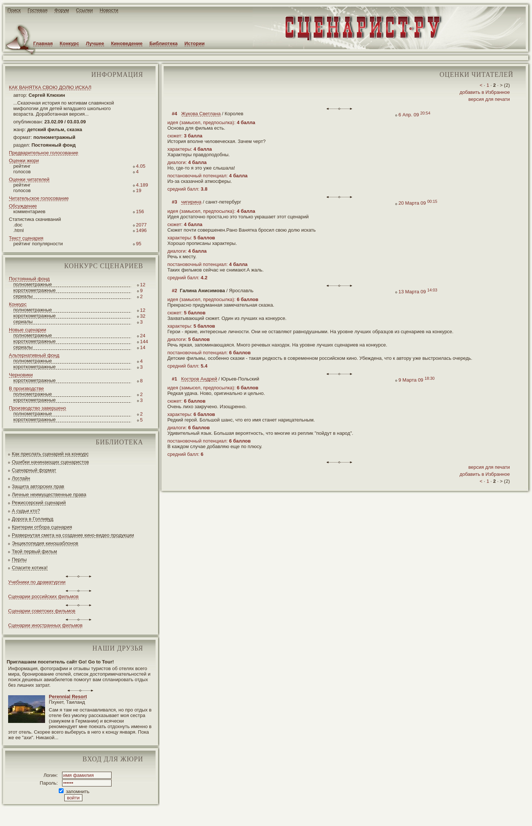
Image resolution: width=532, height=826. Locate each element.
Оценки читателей (29, 179)
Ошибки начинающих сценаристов (50, 462)
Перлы (19, 559)
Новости (109, 10)
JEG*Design (174, 814)
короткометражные (34, 290)
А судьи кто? (26, 510)
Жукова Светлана (201, 113)
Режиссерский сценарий (39, 502)
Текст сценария (26, 238)
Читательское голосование (39, 198)
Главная (43, 43)
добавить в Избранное (485, 92)
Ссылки (84, 10)
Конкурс (69, 43)
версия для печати (489, 99)
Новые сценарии (27, 329)
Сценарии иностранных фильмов (45, 625)
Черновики (21, 375)
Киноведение (126, 43)
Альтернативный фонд (34, 355)
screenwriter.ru (123, 814)
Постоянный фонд (29, 278)
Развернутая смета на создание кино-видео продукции (73, 535)
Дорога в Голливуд (32, 519)
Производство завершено (37, 408)
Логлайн (21, 478)
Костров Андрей (199, 379)
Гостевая (38, 10)
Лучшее (95, 43)
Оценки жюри (24, 160)
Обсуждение (23, 206)
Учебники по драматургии (36, 582)
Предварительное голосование (43, 153)
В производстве (26, 388)
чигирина (191, 202)
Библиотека (163, 43)
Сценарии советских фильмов (41, 611)
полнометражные (32, 284)
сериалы (23, 296)
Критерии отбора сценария (42, 527)
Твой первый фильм (34, 551)
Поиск (14, 10)
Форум (61, 10)
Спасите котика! (30, 567)
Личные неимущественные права (49, 494)
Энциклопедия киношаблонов (45, 543)
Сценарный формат (34, 470)
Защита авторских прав (38, 486)
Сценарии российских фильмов (43, 596)
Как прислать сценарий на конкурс (50, 454)
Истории (194, 43)
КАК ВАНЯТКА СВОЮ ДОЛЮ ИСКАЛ (50, 87)
